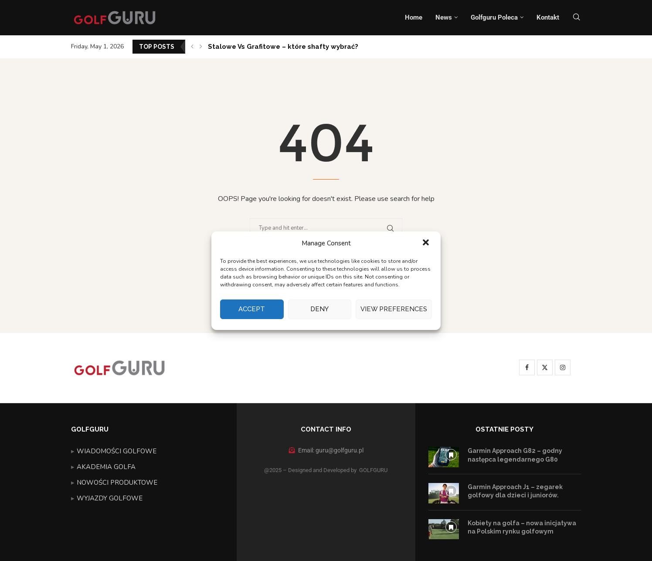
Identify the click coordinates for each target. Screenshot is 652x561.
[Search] (576, 18)
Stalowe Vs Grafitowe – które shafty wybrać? (283, 47)
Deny (319, 309)
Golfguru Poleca (494, 17)
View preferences (393, 309)
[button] (426, 243)
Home (413, 17)
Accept (251, 309)
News (443, 17)
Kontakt (548, 17)
